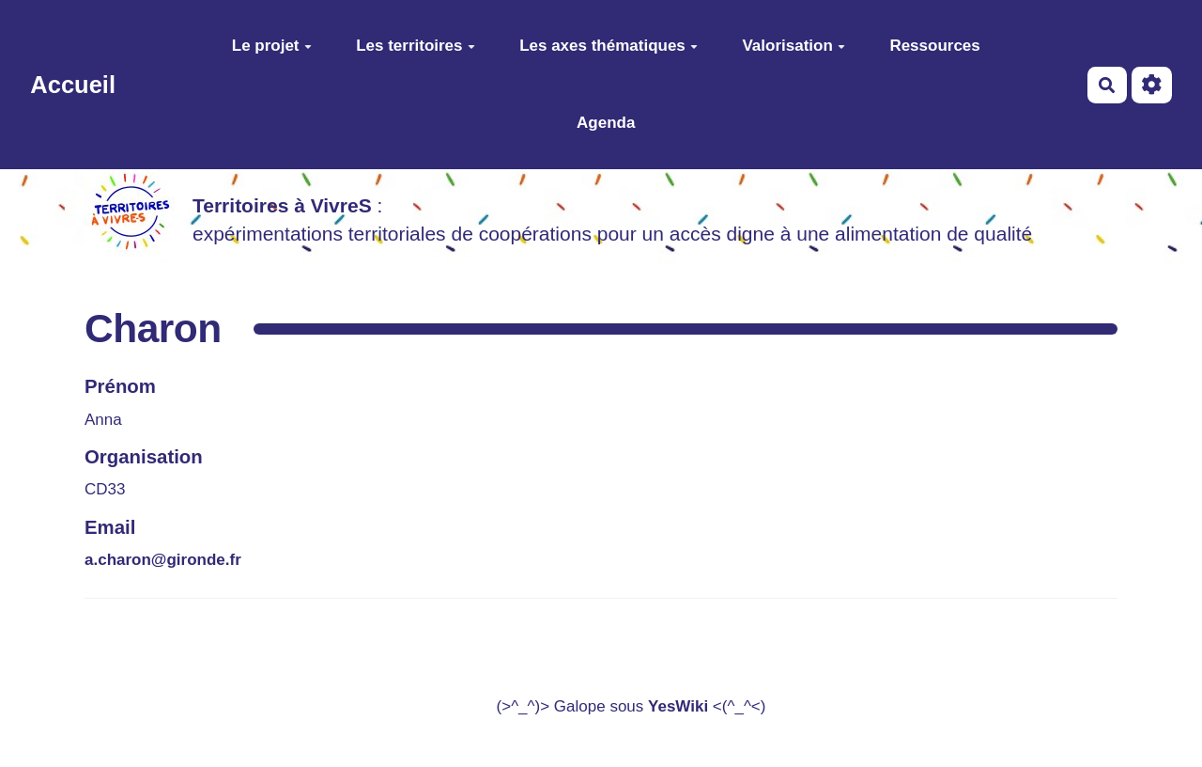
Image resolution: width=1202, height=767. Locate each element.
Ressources (934, 46)
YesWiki (678, 706)
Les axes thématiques (608, 46)
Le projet (272, 46)
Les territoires (415, 46)
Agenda (606, 123)
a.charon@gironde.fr (163, 560)
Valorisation (793, 46)
